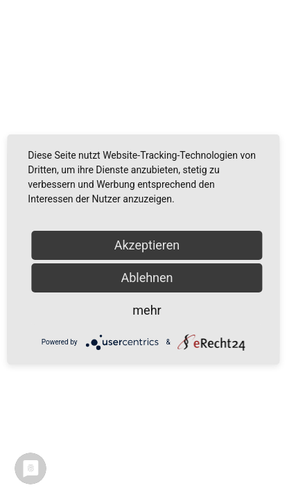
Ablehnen (147, 277)
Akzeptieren (147, 245)
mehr (146, 310)
